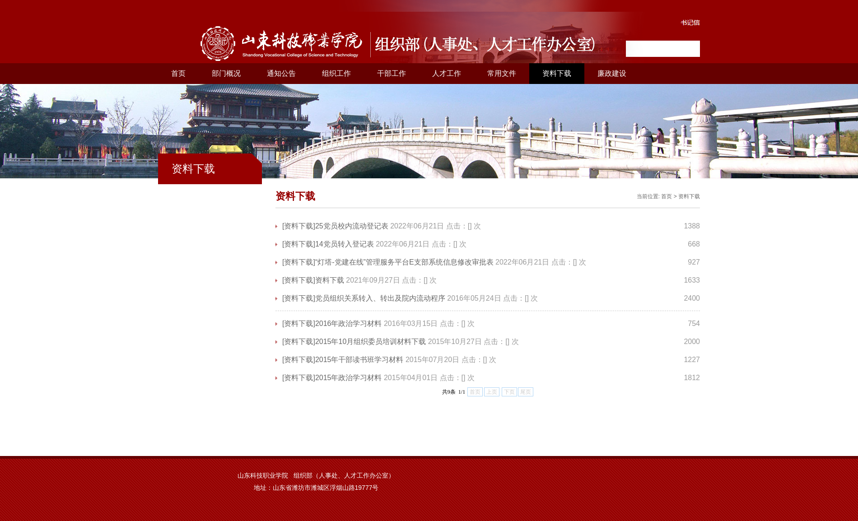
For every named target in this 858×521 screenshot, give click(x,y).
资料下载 (556, 73)
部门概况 (226, 73)
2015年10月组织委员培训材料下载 (370, 341)
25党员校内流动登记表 (351, 226)
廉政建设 (611, 73)
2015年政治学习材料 (348, 377)
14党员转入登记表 (344, 244)
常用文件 (501, 73)
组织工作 (336, 73)
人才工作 (446, 73)
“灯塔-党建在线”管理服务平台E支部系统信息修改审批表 (404, 262)
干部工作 (391, 73)
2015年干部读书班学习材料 (359, 359)
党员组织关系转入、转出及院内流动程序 (380, 298)
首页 (178, 73)
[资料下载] (298, 226)
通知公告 (281, 73)
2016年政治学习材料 (348, 323)
